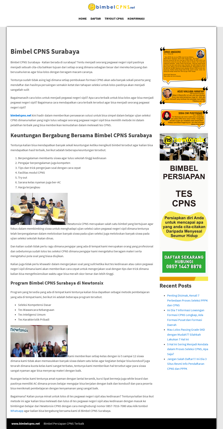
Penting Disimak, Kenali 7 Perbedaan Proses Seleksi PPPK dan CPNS (187, 300)
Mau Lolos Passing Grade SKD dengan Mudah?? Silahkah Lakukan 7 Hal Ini (186, 334)
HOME (83, 18)
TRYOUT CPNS (114, 18)
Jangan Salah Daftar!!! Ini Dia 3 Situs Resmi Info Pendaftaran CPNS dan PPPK (187, 363)
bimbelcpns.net (20, 115)
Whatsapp (16, 411)
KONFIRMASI (136, 18)
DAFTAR (96, 18)
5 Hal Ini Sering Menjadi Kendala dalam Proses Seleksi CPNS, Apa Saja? (187, 349)
